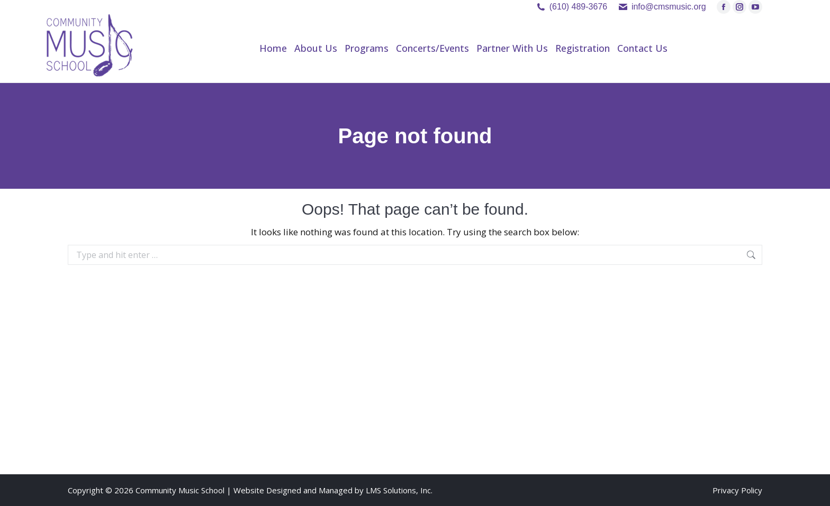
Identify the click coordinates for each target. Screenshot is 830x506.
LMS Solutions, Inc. (399, 490)
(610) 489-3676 (578, 6)
